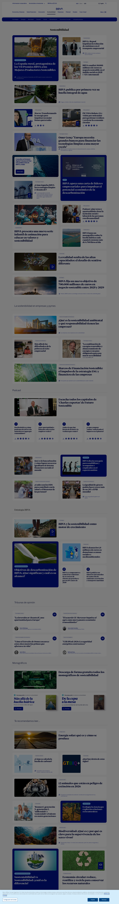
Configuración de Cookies (10, 899)
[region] (59, 897)
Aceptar (93, 899)
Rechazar (104, 899)
